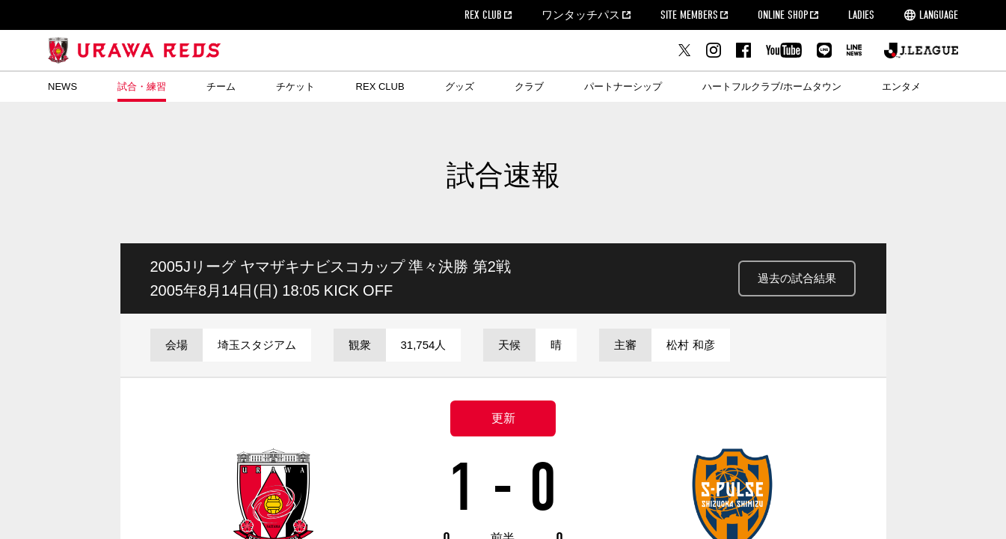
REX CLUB (483, 15)
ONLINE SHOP (783, 15)
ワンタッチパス (581, 15)
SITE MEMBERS (689, 15)
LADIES (861, 15)
